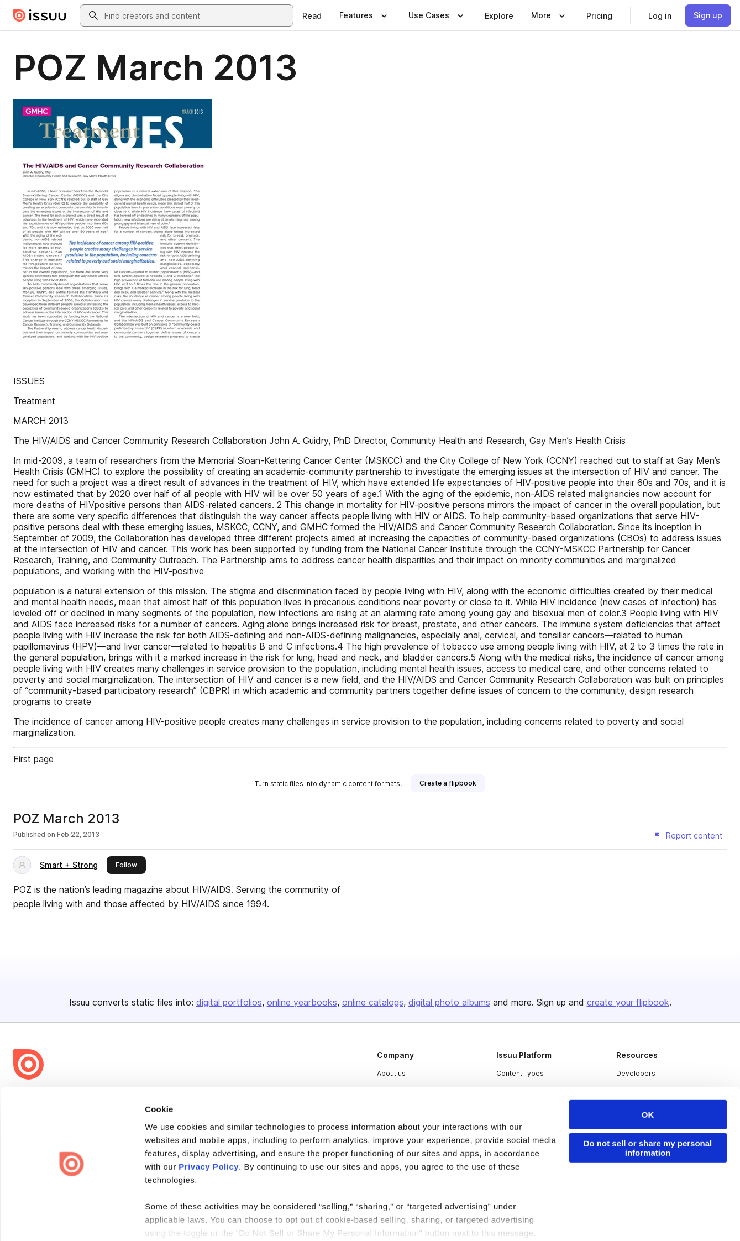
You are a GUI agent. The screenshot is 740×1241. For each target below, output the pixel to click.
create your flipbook (628, 1002)
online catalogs (372, 1002)
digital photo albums (449, 1002)
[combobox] (196, 15)
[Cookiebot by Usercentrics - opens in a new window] (71, 1219)
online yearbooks (302, 1002)
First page (33, 759)
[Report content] (687, 835)
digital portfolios (229, 1002)
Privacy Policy (209, 1133)
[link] (311, 15)
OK (648, 1081)
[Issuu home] (40, 15)
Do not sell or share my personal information (648, 1114)
